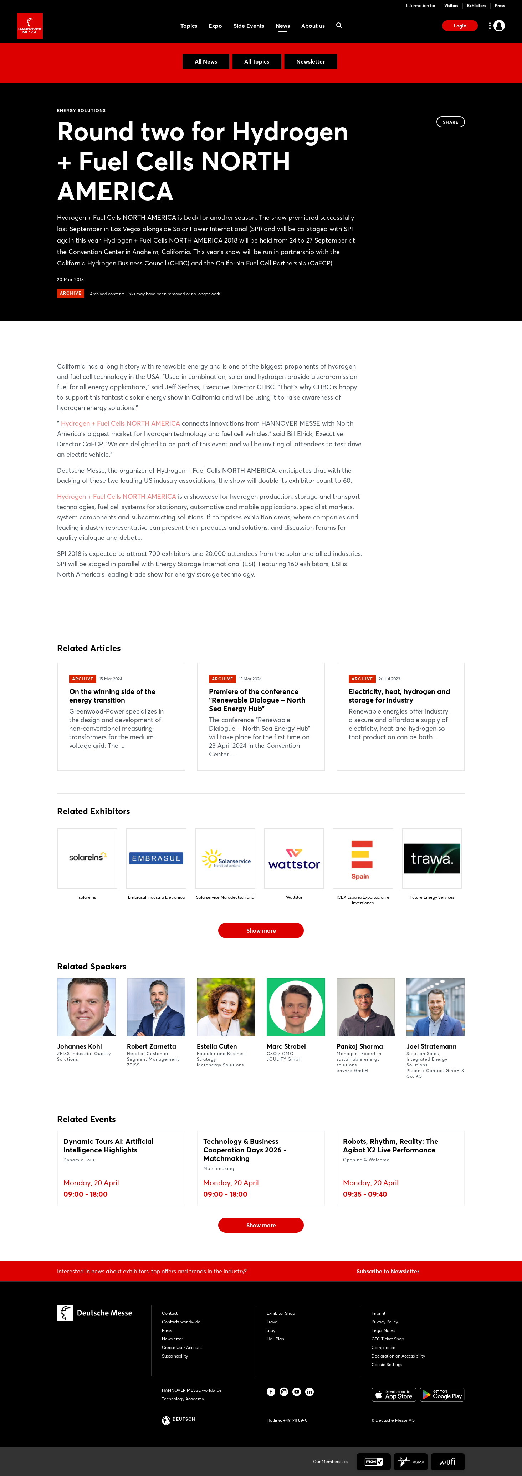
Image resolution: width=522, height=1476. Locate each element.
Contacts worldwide (181, 1321)
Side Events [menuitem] (249, 25)
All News (206, 61)
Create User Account (182, 1347)
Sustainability (175, 1356)
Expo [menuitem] (215, 25)
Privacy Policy (385, 1321)
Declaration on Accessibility (398, 1356)
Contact (170, 1313)
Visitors (451, 5)
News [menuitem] (283, 25)
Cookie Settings (387, 1364)
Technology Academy (183, 1398)
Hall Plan (275, 1338)
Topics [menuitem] (188, 25)
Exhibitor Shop (281, 1313)
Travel (272, 1321)
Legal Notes (383, 1330)
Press (500, 5)
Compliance (383, 1347)
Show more (261, 930)
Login (460, 25)
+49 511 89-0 (295, 1420)
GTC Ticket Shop (388, 1338)
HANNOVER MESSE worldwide (192, 1390)
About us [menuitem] (313, 25)
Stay (271, 1330)
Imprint (378, 1313)
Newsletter (310, 61)
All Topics (256, 61)
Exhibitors (476, 5)
